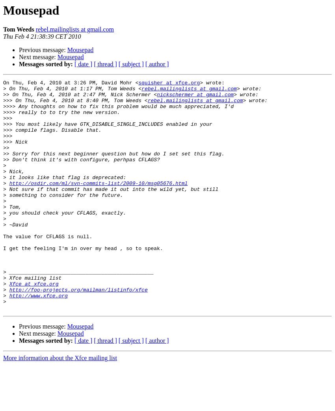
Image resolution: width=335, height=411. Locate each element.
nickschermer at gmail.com (195, 97)
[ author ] (157, 64)
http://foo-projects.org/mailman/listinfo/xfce (78, 332)
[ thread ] (105, 64)
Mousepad (80, 50)
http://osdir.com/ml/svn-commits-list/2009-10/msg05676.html (98, 204)
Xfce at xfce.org (34, 325)
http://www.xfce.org (38, 339)
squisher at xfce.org (169, 83)
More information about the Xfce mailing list (60, 404)
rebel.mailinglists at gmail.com (75, 29)
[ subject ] (131, 64)
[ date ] (83, 64)
